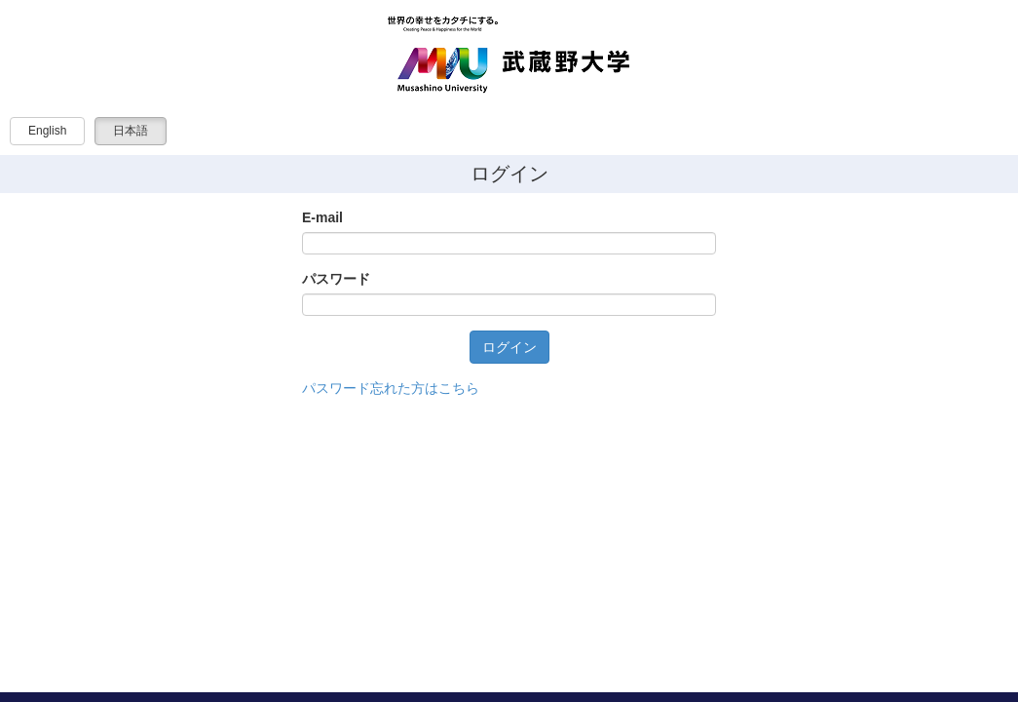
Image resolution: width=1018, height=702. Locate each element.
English (47, 130)
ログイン (509, 347)
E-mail (322, 217)
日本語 (130, 130)
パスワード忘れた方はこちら (390, 388)
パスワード (336, 279)
